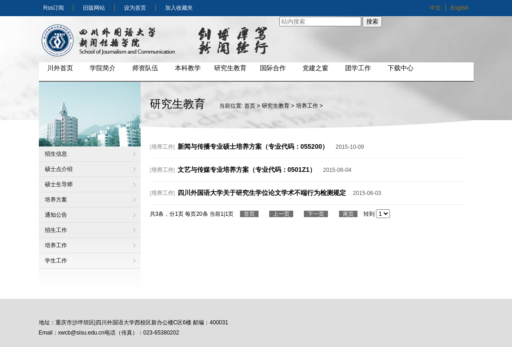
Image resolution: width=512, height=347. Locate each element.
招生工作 (56, 230)
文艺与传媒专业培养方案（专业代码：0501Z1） (247, 169)
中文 (435, 8)
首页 (249, 106)
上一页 (281, 214)
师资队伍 (145, 68)
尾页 (348, 214)
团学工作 (358, 68)
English (459, 8)
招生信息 (56, 154)
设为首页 (135, 8)
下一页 (316, 214)
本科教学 (188, 68)
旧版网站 (94, 8)
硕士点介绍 (59, 169)
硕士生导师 (59, 184)
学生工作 (56, 260)
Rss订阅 (53, 8)
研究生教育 (230, 68)
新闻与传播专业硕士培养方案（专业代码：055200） (253, 146)
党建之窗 (315, 68)
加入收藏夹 (179, 8)
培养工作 (56, 245)
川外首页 (60, 68)
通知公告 (56, 215)
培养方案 (56, 199)
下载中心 (400, 68)
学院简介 (103, 68)
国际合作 (273, 68)
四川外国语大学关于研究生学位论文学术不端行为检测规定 (262, 192)
